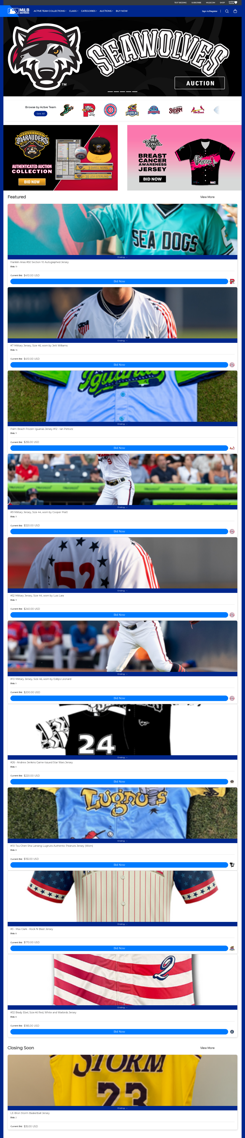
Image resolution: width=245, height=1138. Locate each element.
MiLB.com (210, 3)
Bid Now (119, 281)
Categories (88, 11)
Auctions (106, 11)
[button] (21, 57)
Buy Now (121, 11)
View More (207, 197)
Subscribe (196, 3)
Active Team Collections (49, 11)
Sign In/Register (209, 11)
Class (73, 11)
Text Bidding (180, 3)
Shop (222, 3)
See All (41, 113)
